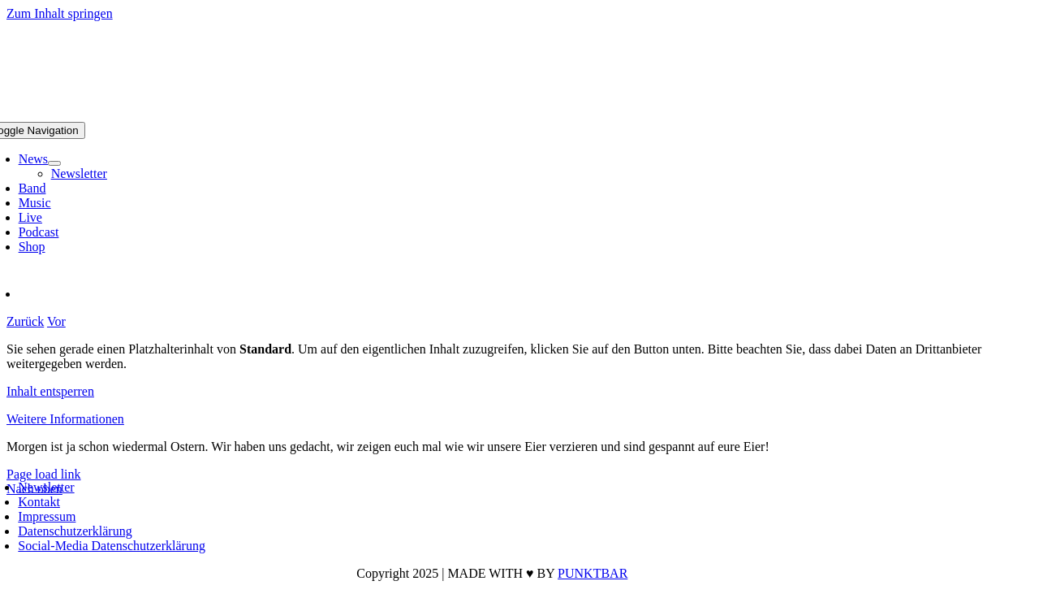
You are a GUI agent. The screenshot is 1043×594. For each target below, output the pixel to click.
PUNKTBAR (592, 573)
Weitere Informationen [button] (65, 419)
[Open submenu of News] (54, 163)
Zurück (25, 321)
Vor (56, 321)
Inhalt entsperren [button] (50, 391)
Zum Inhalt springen (59, 13)
